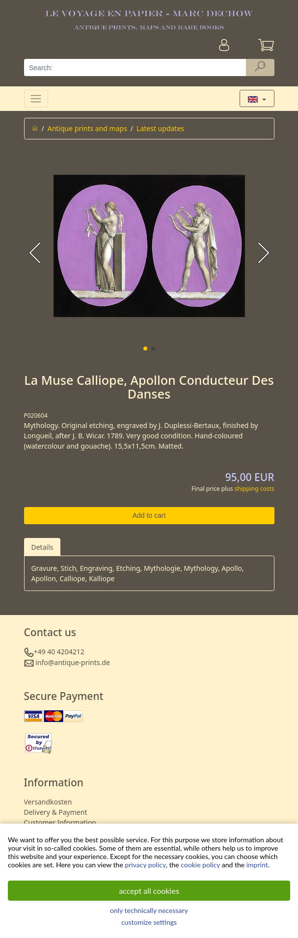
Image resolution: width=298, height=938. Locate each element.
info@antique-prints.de (72, 662)
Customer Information (60, 822)
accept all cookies (149, 890)
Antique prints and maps (87, 128)
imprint (257, 864)
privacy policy (145, 864)
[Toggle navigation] (36, 98)
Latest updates (160, 128)
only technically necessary (149, 910)
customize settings (149, 922)
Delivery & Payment (55, 812)
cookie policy (200, 864)
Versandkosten (48, 801)
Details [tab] (42, 547)
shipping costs (254, 488)
